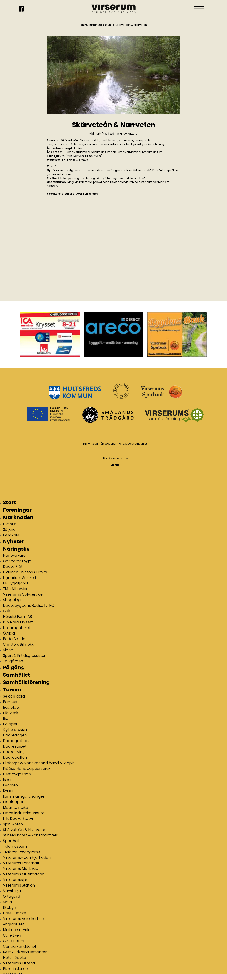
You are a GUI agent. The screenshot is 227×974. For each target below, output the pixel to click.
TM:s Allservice (15, 588)
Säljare (9, 529)
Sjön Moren (13, 824)
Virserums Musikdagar (23, 874)
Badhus (10, 701)
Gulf (6, 611)
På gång (14, 667)
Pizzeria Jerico (15, 968)
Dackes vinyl (14, 751)
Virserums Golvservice (23, 594)
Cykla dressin (15, 729)
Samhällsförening (26, 682)
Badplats (11, 707)
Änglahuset (13, 924)
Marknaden (18, 517)
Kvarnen (10, 785)
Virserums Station (19, 885)
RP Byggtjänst (15, 583)
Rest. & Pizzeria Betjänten (25, 952)
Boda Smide (14, 638)
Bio (5, 718)
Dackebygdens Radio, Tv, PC (28, 605)
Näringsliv (16, 548)
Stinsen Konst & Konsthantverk (30, 835)
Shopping (12, 599)
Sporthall (11, 840)
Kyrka (8, 790)
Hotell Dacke (14, 913)
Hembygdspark (17, 774)
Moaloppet (13, 801)
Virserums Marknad (20, 868)
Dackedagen (15, 735)
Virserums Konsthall (21, 863)
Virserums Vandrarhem (24, 918)
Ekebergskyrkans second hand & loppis (38, 763)
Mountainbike (15, 807)
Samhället (16, 674)
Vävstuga (12, 890)
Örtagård (11, 896)
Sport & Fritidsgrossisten (24, 655)
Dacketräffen (15, 757)
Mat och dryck (16, 929)
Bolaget (10, 724)
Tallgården (13, 661)
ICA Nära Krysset (18, 622)
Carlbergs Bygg (17, 561)
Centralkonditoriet (19, 946)
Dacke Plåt (13, 566)
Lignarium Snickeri (19, 577)
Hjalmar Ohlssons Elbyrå (25, 572)
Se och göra (106, 24)
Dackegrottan (16, 740)
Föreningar (17, 509)
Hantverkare (14, 555)
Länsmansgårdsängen (24, 796)
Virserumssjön (15, 879)
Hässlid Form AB (17, 616)
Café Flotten (14, 940)
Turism (93, 24)
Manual (115, 464)
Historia (10, 523)
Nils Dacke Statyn (18, 818)
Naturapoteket (16, 627)
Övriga (9, 633)
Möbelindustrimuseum (23, 813)
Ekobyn (9, 907)
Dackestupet (14, 746)
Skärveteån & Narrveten (24, 829)
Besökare (11, 535)
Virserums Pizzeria (19, 963)
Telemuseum (15, 846)
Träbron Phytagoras (21, 851)
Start (83, 24)
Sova (7, 902)
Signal (8, 649)
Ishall (8, 779)
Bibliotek (10, 712)
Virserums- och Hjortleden (27, 857)
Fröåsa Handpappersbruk (27, 768)
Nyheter (13, 541)
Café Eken (12, 935)
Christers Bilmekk (18, 644)
